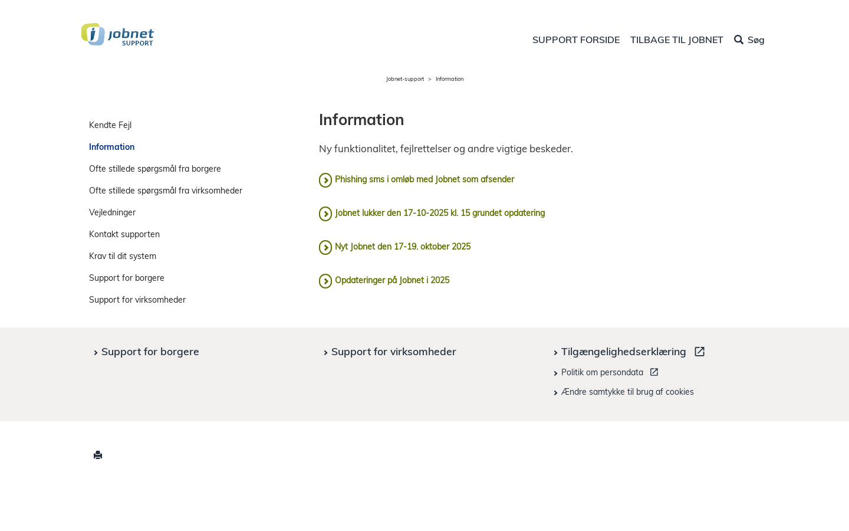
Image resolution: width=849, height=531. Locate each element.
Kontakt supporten (124, 234)
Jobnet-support (405, 79)
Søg (749, 39)
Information (111, 147)
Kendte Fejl (110, 125)
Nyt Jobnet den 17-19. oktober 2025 (402, 246)
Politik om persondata (611, 374)
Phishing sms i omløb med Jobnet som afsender (424, 179)
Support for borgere (126, 278)
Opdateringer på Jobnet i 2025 (392, 280)
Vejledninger (112, 212)
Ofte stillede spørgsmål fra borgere (155, 168)
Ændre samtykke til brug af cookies (627, 391)
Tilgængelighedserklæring (635, 353)
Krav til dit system (122, 256)
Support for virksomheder (137, 299)
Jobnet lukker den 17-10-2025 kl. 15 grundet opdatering (440, 213)
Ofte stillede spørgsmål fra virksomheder (165, 190)
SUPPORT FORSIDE (576, 39)
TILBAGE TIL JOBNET (676, 39)
